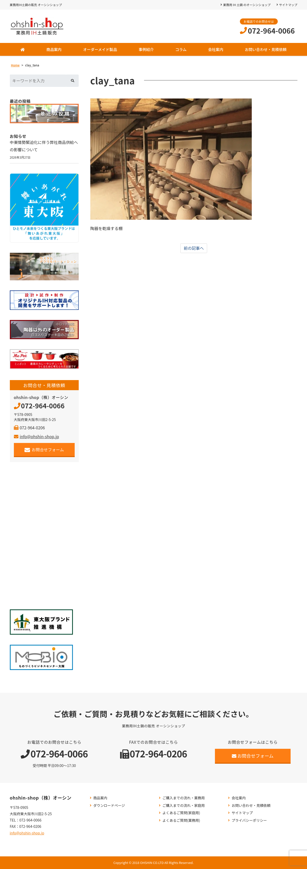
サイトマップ (288, 5)
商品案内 (54, 49)
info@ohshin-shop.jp (36, 436)
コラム (181, 49)
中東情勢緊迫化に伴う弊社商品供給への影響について (44, 146)
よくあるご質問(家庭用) (181, 813)
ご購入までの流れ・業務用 (183, 798)
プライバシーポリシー (249, 820)
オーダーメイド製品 (100, 49)
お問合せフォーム (44, 449)
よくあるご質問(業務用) (181, 820)
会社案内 (215, 49)
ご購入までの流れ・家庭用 (183, 805)
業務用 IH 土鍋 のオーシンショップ (246, 5)
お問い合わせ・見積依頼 (266, 49)
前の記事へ (194, 248)
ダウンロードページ (109, 805)
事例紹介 (146, 49)
